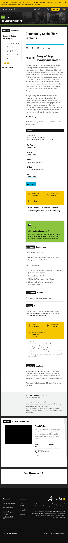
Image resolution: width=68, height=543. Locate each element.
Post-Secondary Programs (11, 21)
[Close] (66, 2)
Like (43, 9)
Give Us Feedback (9, 503)
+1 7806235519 (32, 177)
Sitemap (22, 514)
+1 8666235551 (32, 147)
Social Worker (40, 429)
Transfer (37, 371)
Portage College (7, 67)
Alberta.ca (23, 499)
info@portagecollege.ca (34, 162)
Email (43, 48)
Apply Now (30, 184)
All (6, 43)
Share (35, 9)
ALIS (13, 9)
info (5, 17)
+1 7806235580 (32, 155)
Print (48, 9)
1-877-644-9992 (8, 517)
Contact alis (6, 499)
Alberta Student (42, 313)
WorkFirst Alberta (8, 507)
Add (39, 9)
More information (35, 4)
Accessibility (24, 510)
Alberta (6, 9)
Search (54, 9)
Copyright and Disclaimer (10, 533)
